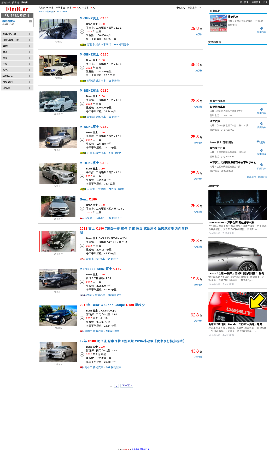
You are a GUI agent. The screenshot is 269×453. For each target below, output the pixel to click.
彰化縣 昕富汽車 (96, 80)
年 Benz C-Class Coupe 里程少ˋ (113, 305)
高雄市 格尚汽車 (94, 367)
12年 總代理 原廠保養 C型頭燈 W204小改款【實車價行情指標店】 (133, 341)
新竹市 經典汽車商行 (99, 44)
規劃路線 (261, 111)
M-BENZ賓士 (94, 18)
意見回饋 (262, 176)
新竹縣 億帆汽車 (96, 116)
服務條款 (135, 449)
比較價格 (198, 34)
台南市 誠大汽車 (96, 152)
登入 (265, 2)
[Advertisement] (237, 70)
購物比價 (6, 2)
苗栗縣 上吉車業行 (95, 217)
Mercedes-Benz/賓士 (100, 269)
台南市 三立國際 (96, 189)
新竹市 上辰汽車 (95, 258)
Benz (88, 199)
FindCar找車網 (46, 11)
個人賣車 (244, 2)
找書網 (15, 2)
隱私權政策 (144, 449)
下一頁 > (127, 385)
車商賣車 (256, 2)
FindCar (17, 8)
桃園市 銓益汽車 (94, 331)
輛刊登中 (121, 44)
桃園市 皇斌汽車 (95, 294)
